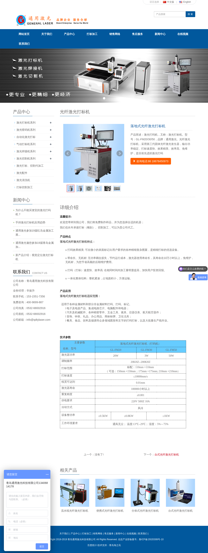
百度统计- (92, 545)
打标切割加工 (24, 187)
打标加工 (92, 34)
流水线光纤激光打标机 (74, 510)
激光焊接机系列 (25, 151)
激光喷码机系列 (25, 129)
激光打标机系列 (25, 122)
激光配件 (21, 172)
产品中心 (69, 34)
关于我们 (46, 34)
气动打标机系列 (25, 144)
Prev (68, 153)
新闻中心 (160, 34)
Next (120, 153)
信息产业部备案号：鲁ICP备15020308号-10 (141, 539)
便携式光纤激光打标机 (109, 510)
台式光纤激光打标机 (166, 454)
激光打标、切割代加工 (30, 165)
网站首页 (24, 34)
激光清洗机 (23, 180)
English (185, 2)
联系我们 (24, 43)
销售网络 (114, 34)
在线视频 (182, 34)
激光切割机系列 (25, 158)
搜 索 (190, 14)
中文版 (168, 2)
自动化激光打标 (25, 136)
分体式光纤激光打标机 (145, 510)
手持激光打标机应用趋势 (30, 222)
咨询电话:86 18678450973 (150, 161)
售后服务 (137, 34)
